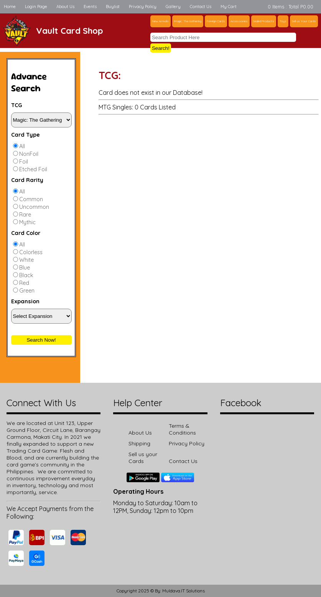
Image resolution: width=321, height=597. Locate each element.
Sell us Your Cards (304, 21)
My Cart (229, 6)
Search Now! (41, 340)
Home (10, 6)
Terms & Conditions (182, 429)
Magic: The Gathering (187, 21)
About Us (65, 6)
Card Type (25, 134)
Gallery (173, 6)
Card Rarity (27, 180)
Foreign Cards (216, 21)
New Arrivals (160, 21)
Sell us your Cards (142, 458)
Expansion (25, 301)
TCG (16, 105)
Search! (161, 48)
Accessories (239, 21)
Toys (283, 21)
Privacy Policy (142, 6)
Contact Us (200, 6)
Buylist (113, 6)
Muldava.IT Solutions (183, 591)
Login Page (36, 6)
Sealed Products (263, 21)
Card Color (25, 233)
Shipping (139, 443)
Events (90, 6)
